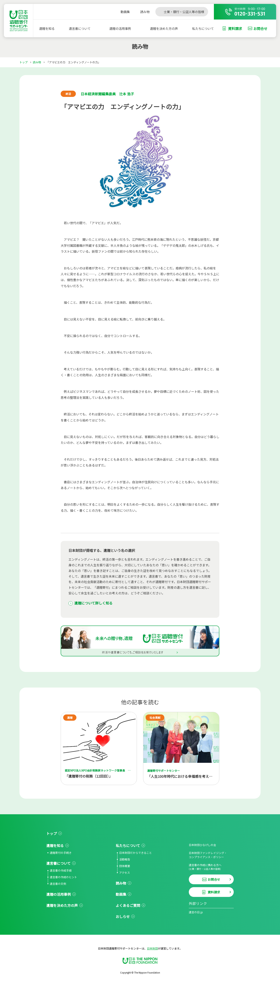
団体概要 (124, 866)
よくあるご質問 (128, 905)
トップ (23, 62)
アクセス (124, 872)
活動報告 (124, 859)
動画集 (121, 894)
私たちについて (203, 28)
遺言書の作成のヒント (63, 877)
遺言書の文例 (58, 884)
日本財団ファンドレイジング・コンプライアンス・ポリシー (208, 855)
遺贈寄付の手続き (61, 853)
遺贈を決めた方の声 (164, 28)
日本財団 (152, 948)
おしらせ (123, 916)
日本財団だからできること (135, 853)
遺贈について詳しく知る (93, 602)
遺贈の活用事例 (120, 28)
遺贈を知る (47, 28)
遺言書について (80, 28)
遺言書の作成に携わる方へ (211, 867)
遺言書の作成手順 (61, 870)
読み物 (37, 62)
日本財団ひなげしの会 (202, 845)
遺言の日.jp (196, 912)
